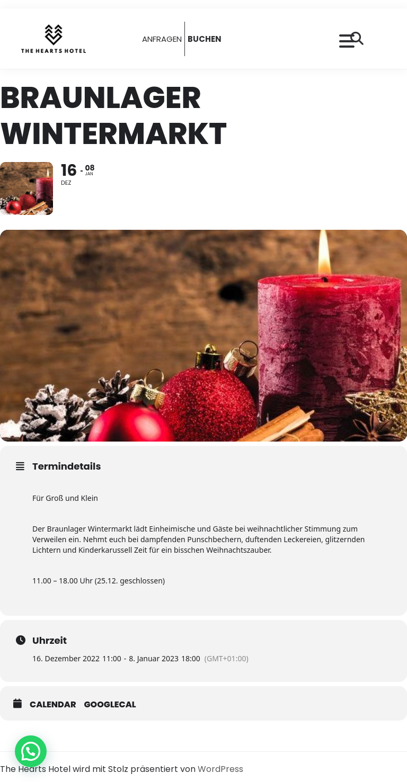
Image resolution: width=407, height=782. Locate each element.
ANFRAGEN (162, 38)
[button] (31, 751)
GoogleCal (110, 704)
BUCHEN (205, 38)
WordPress (220, 769)
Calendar (53, 704)
